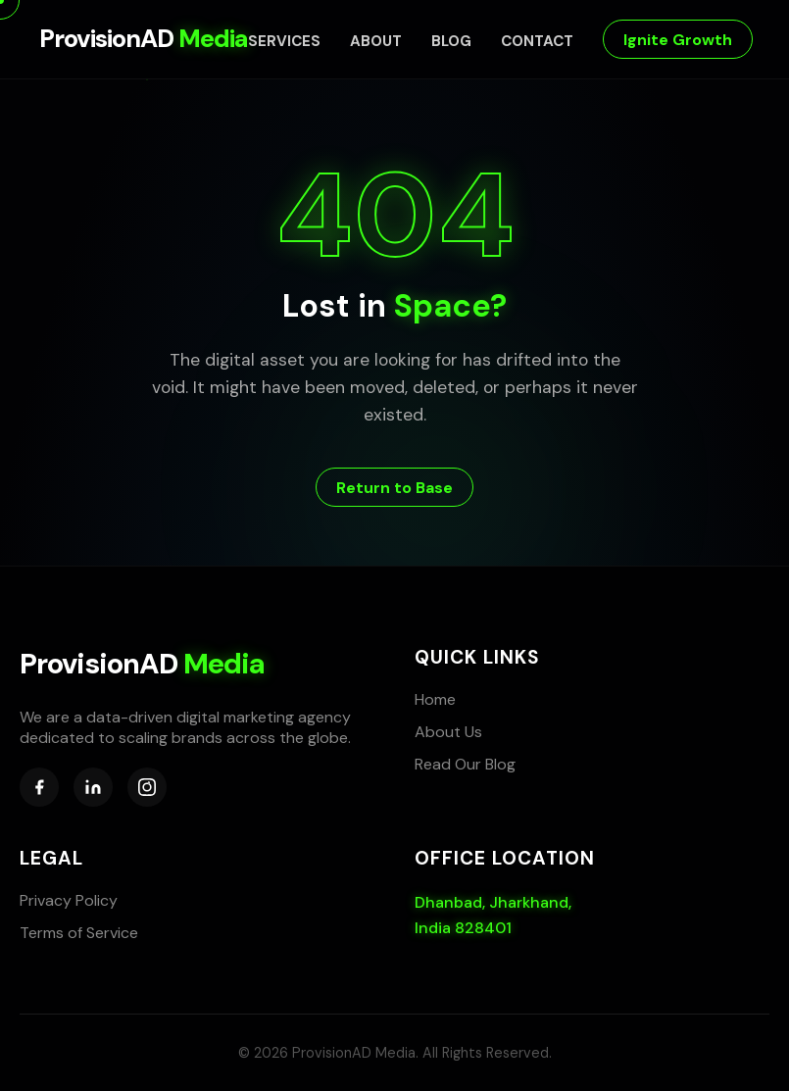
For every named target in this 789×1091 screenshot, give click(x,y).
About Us (448, 731)
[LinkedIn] (93, 787)
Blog (451, 41)
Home (435, 699)
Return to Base (394, 487)
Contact (537, 41)
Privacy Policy (69, 900)
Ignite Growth (677, 39)
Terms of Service (79, 932)
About (376, 41)
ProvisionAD (143, 39)
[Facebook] (39, 787)
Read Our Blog (465, 764)
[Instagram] (147, 787)
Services (284, 41)
